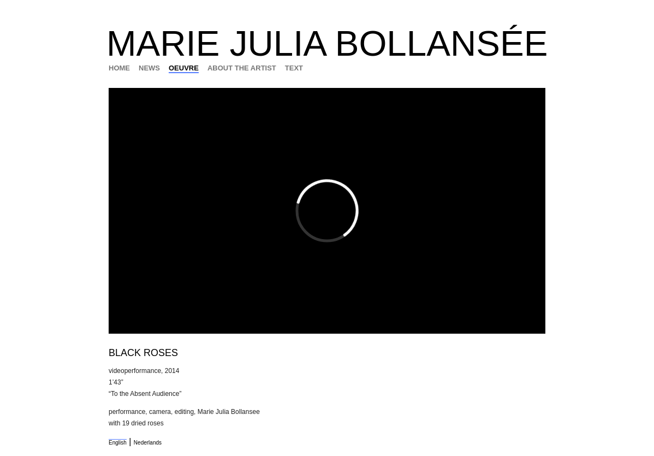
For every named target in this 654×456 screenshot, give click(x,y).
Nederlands (148, 443)
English (118, 443)
